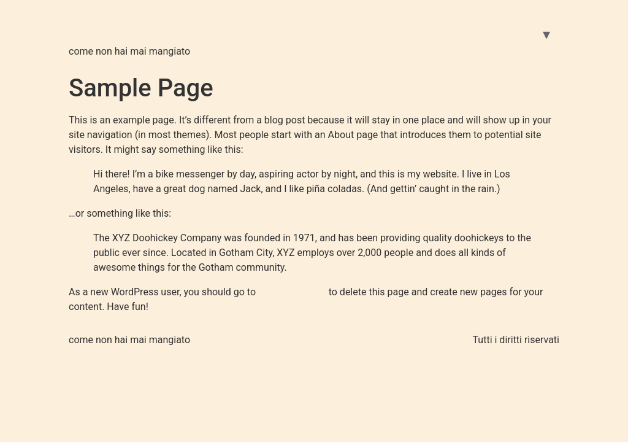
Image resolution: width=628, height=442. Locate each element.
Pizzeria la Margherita (188, 24)
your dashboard (292, 292)
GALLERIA (511, 34)
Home (457, 34)
